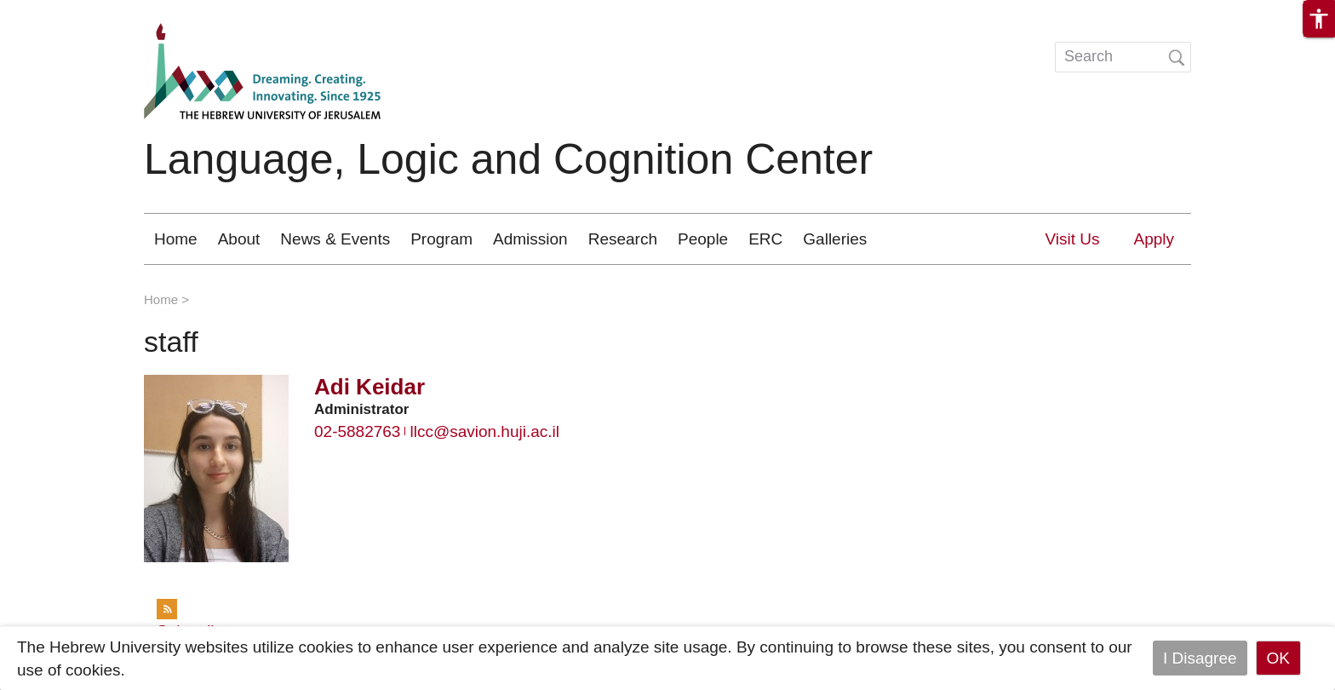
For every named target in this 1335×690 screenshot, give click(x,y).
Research (622, 239)
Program (441, 239)
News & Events (335, 239)
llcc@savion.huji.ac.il (484, 431)
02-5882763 (357, 431)
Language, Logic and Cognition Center (508, 159)
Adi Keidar (369, 387)
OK (1278, 658)
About (239, 239)
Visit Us (1072, 239)
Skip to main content (73, 11)
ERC (765, 239)
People (703, 239)
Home (176, 239)
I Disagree (1200, 658)
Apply (1153, 239)
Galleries (835, 239)
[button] (1319, 18)
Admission (530, 239)
